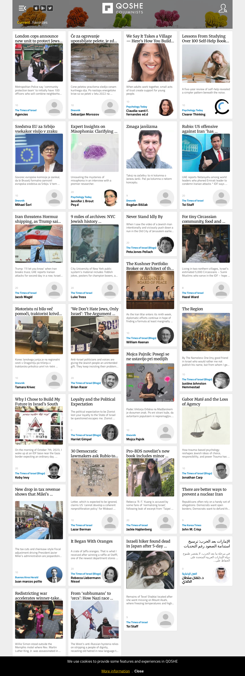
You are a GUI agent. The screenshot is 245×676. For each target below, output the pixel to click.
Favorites (39, 22)
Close (139, 671)
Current (24, 22)
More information (115, 671)
